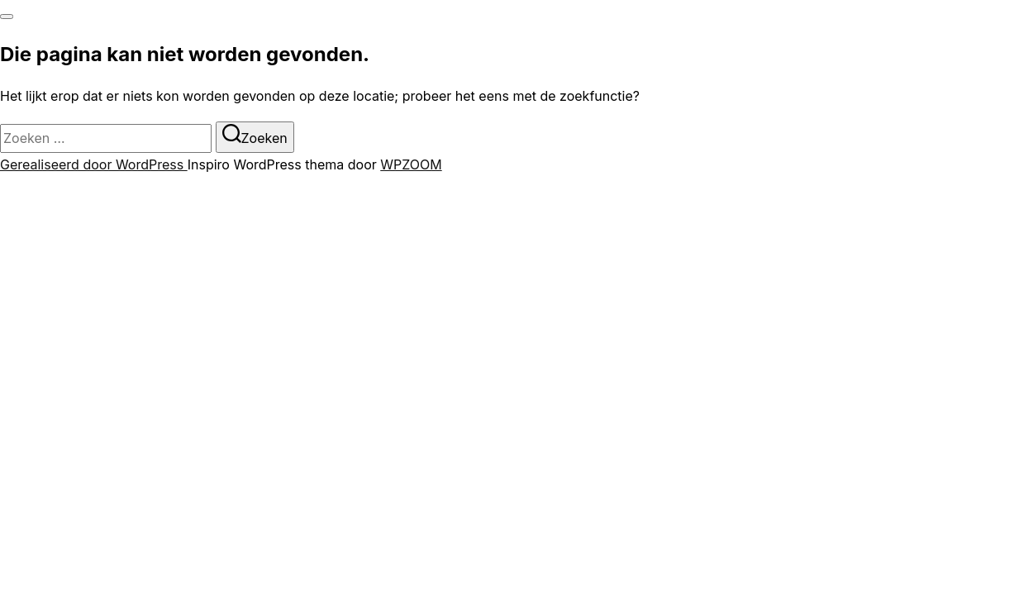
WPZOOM (410, 164)
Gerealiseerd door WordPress (94, 164)
